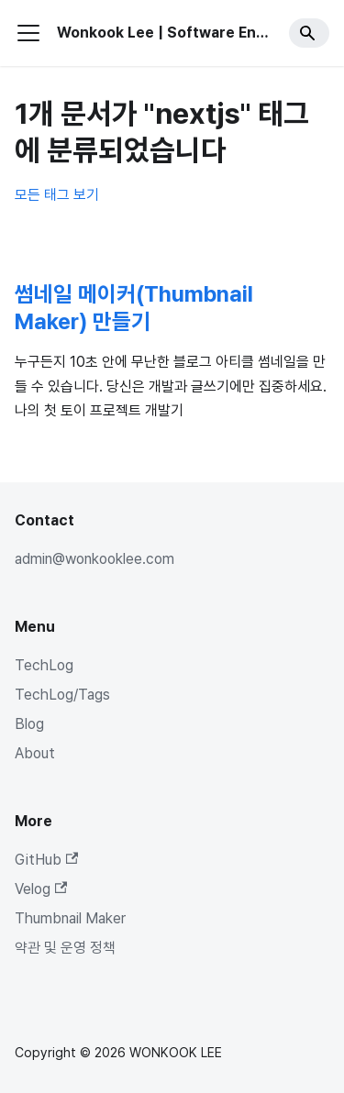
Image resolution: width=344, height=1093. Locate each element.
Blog (29, 724)
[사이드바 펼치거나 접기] (28, 33)
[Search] (309, 33)
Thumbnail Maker (70, 918)
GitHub (46, 859)
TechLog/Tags (62, 694)
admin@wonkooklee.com (94, 559)
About (35, 753)
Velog (41, 889)
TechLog (44, 665)
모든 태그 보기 (57, 195)
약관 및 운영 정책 (65, 947)
